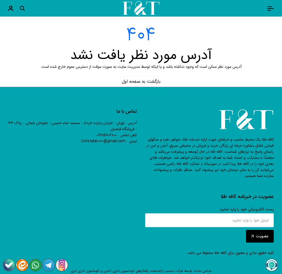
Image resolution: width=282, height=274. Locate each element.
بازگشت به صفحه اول (141, 81)
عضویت (260, 236)
